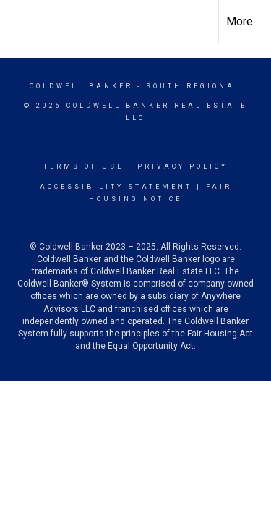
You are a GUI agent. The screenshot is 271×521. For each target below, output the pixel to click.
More (239, 21)
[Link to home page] (24, 19)
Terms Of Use (83, 166)
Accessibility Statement (116, 186)
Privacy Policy (182, 166)
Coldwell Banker (81, 86)
